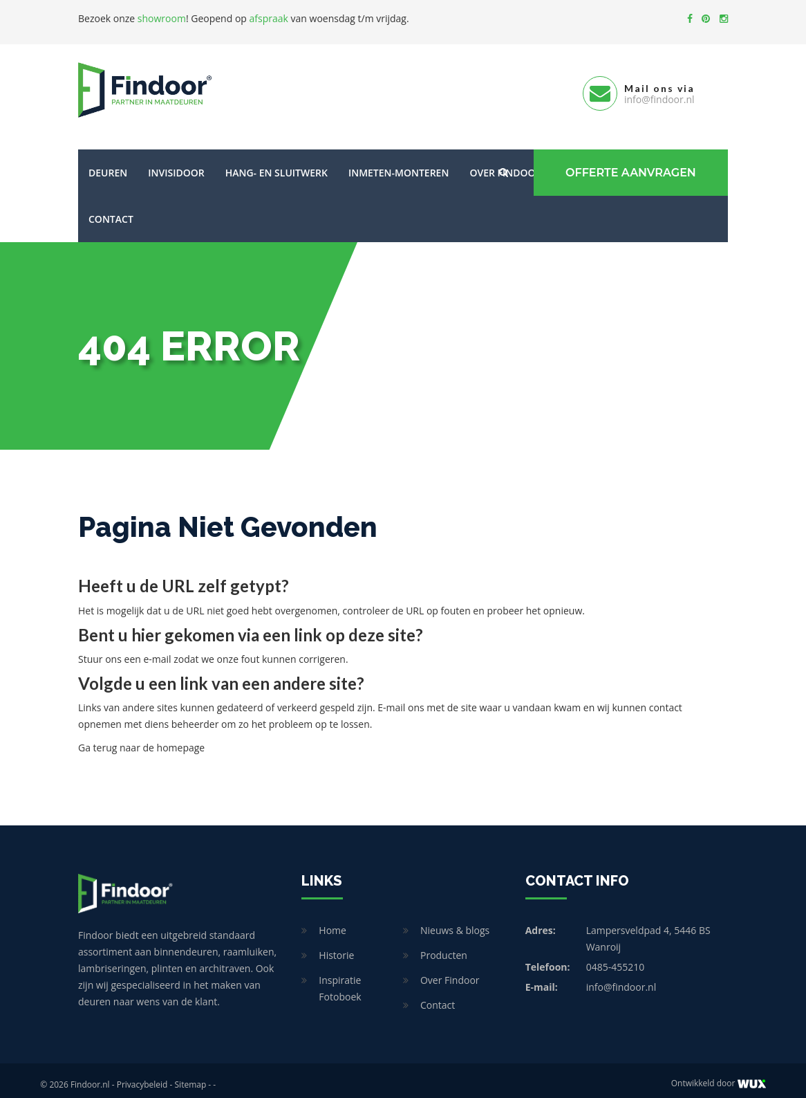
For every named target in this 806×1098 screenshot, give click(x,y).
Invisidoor (176, 164)
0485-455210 (615, 958)
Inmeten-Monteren (398, 164)
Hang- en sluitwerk (276, 164)
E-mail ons (400, 699)
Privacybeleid (142, 1076)
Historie (336, 946)
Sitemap (191, 1076)
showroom (162, 18)
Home (332, 921)
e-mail (157, 650)
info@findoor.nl (621, 978)
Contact (110, 210)
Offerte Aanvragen (628, 164)
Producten (443, 946)
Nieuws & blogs (454, 921)
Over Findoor (450, 971)
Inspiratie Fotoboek (340, 980)
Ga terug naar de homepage (141, 739)
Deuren (107, 164)
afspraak (269, 18)
